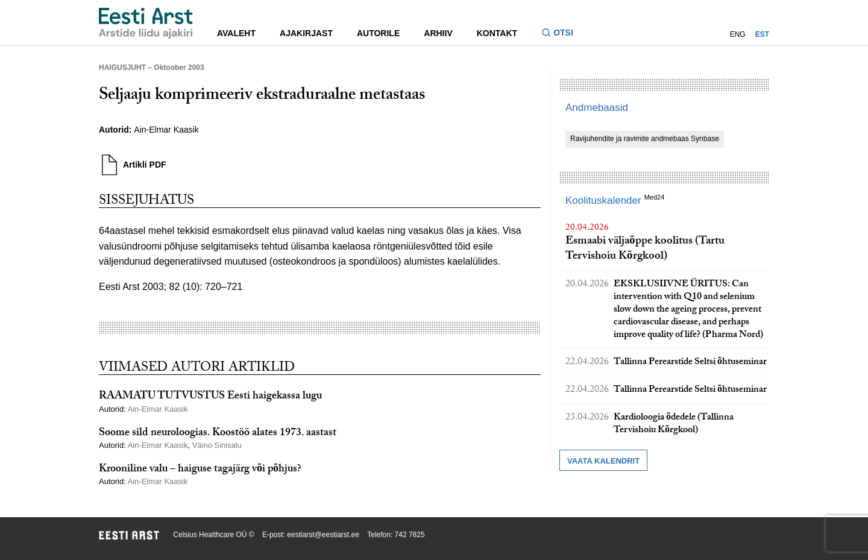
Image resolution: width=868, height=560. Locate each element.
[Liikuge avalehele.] (146, 23)
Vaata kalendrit (603, 460)
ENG (738, 34)
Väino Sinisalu (218, 445)
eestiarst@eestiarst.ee (323, 534)
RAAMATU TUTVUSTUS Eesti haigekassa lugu (210, 397)
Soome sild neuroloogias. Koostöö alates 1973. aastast (217, 433)
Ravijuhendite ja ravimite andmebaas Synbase (644, 138)
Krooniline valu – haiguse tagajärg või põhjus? (200, 470)
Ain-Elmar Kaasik (166, 129)
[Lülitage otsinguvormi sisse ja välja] (562, 34)
